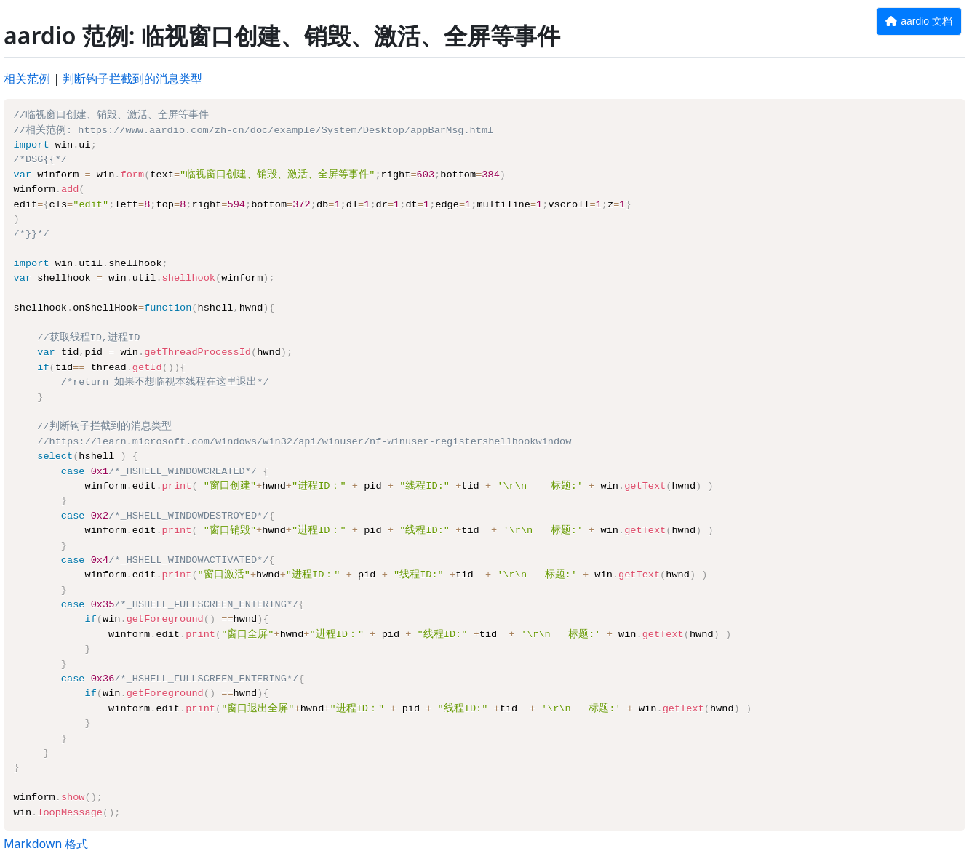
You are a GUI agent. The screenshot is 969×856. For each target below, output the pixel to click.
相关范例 (27, 79)
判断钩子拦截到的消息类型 (132, 79)
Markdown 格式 (46, 844)
